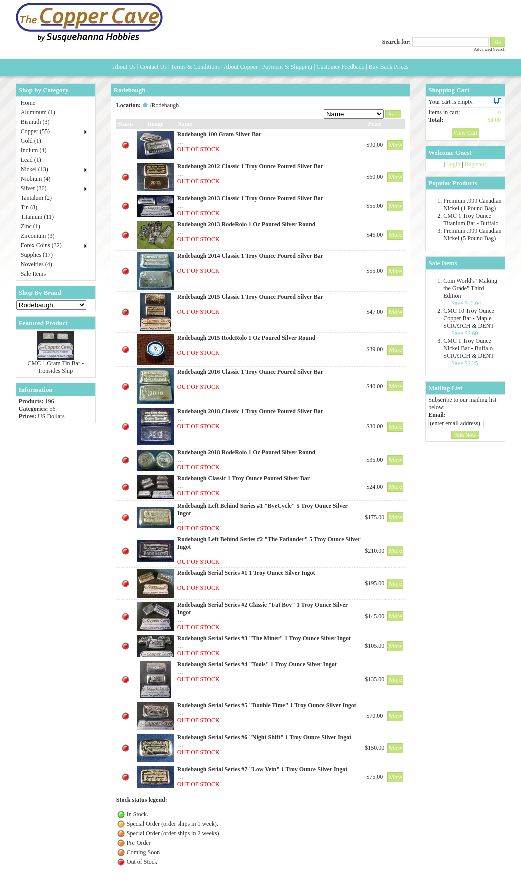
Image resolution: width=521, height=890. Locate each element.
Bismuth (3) (35, 121)
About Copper (241, 66)
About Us (123, 66)
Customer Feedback (340, 66)
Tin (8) (29, 207)
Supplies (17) (37, 254)
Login (453, 164)
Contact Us (153, 66)
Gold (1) (31, 140)
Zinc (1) (30, 226)
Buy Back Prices (389, 66)
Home (28, 102)
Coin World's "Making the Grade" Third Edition (470, 288)
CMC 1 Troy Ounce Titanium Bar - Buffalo (470, 219)
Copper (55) (35, 131)
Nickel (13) (34, 169)
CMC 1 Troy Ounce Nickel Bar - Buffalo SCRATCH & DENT (468, 348)
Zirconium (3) (38, 235)
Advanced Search (489, 49)
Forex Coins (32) (41, 245)
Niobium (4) (36, 178)
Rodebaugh (165, 105)
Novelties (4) (36, 264)
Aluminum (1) (38, 112)
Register (475, 164)
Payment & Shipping (287, 66)
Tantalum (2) (36, 197)
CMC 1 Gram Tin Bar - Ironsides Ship (56, 367)
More (395, 145)
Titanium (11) (37, 216)
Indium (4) (34, 150)
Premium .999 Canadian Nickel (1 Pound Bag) (472, 204)
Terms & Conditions (195, 66)
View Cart (465, 132)
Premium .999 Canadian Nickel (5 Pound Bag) (472, 234)
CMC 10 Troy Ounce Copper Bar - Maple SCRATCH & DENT (468, 318)
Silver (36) (34, 188)
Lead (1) (31, 159)
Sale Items (33, 273)
